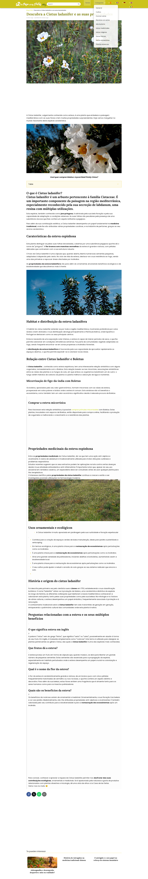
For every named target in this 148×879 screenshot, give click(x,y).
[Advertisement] (74, 98)
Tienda (92, 3)
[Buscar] (84, 3)
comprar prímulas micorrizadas (84, 409)
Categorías (102, 3)
